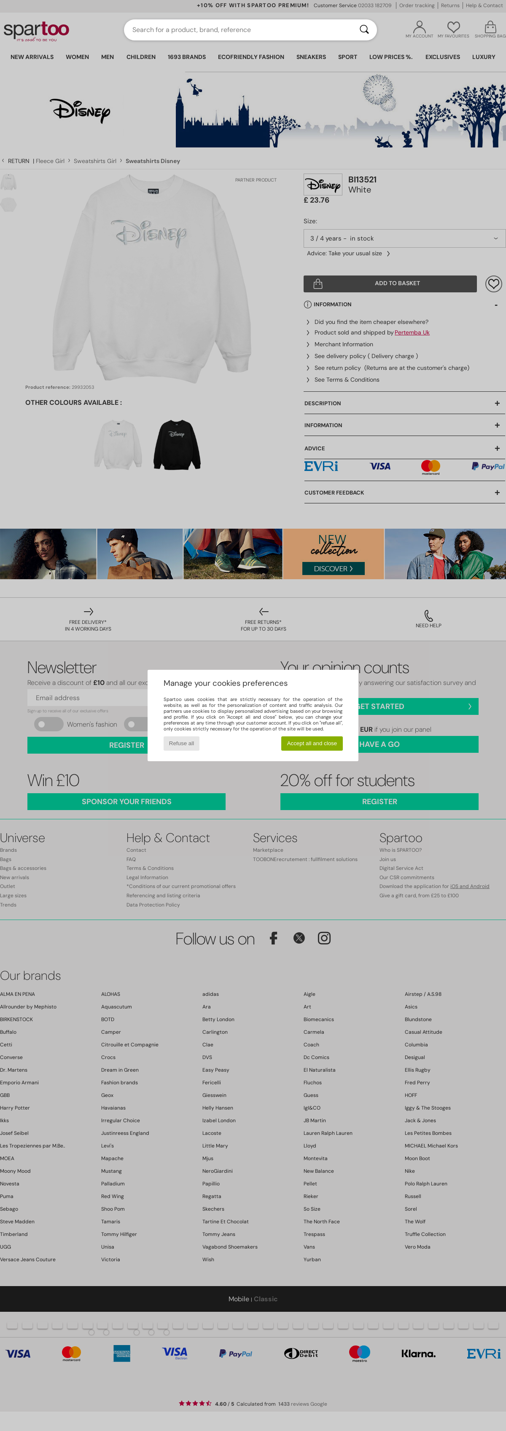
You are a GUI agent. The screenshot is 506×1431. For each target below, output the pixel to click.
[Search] (364, 29)
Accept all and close (312, 743)
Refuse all (181, 743)
